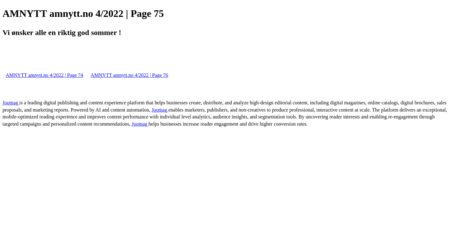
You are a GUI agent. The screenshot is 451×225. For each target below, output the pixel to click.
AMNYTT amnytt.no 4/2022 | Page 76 (129, 75)
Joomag (11, 102)
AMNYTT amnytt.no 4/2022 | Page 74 (44, 75)
